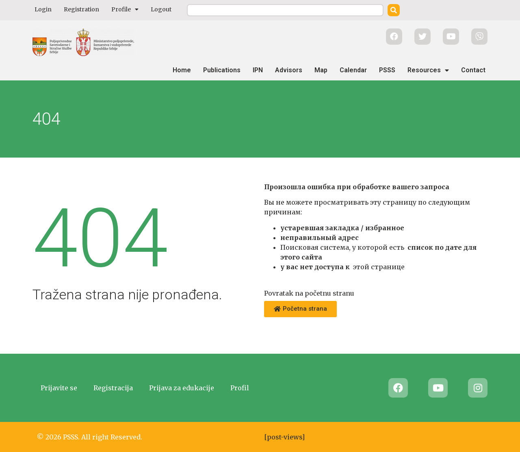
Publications (221, 70)
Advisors (288, 70)
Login (43, 9)
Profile (125, 9)
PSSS (387, 70)
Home (182, 70)
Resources (428, 70)
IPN (258, 70)
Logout (161, 9)
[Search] (394, 10)
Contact (473, 70)
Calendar (353, 70)
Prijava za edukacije (181, 388)
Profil (239, 388)
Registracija (113, 388)
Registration (81, 9)
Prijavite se (59, 388)
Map (320, 70)
